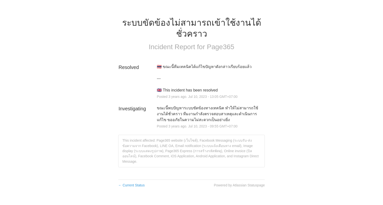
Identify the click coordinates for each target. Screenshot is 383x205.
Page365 (220, 47)
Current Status (131, 185)
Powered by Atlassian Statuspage (239, 185)
